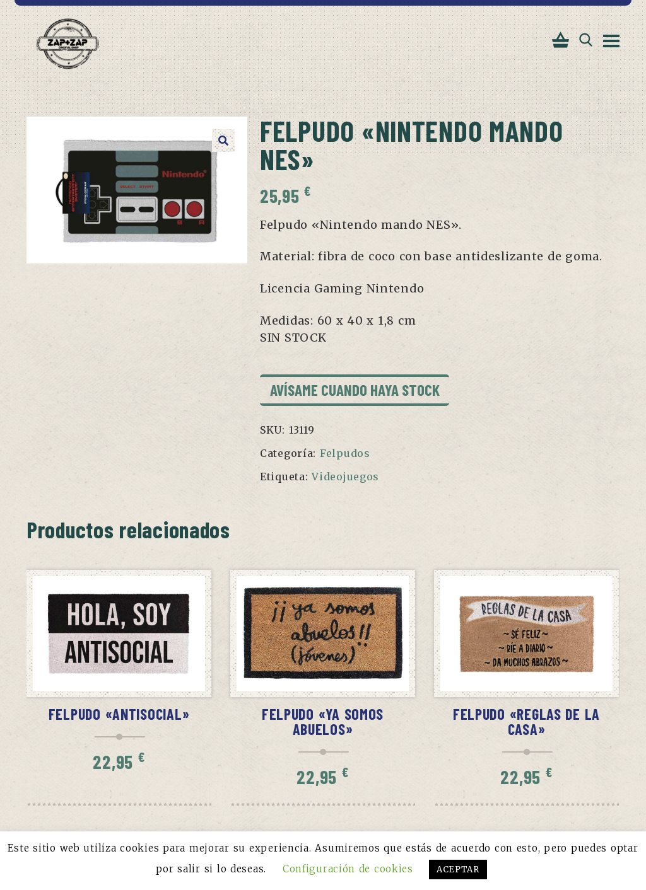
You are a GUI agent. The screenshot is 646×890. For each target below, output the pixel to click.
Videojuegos (345, 477)
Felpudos (345, 454)
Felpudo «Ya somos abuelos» (323, 722)
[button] (223, 140)
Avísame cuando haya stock (355, 390)
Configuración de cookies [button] (348, 869)
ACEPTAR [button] (458, 869)
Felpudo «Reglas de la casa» (526, 722)
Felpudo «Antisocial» (119, 715)
